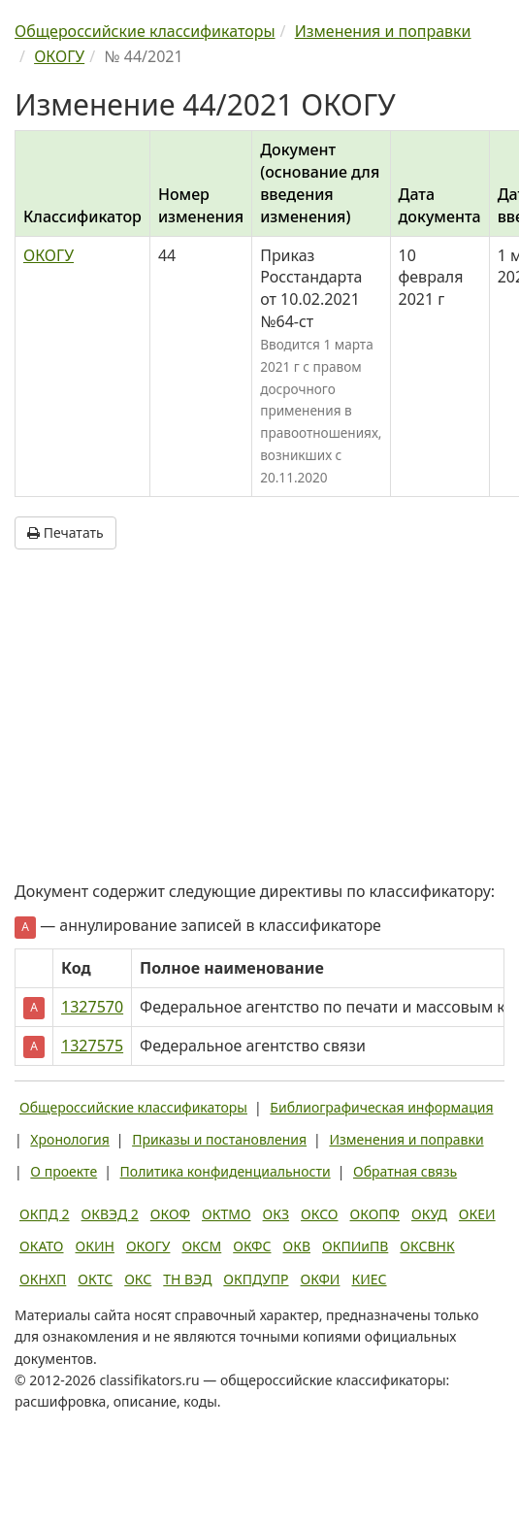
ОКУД (429, 1214)
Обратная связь (405, 1171)
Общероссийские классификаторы (133, 1107)
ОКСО (319, 1214)
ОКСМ (201, 1246)
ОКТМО (226, 1214)
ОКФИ (321, 1279)
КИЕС (368, 1279)
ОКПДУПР (255, 1279)
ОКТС (95, 1279)
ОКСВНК (427, 1246)
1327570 (92, 1006)
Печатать (65, 532)
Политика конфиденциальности (225, 1171)
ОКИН (95, 1246)
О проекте (63, 1171)
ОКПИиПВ (355, 1246)
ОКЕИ (477, 1214)
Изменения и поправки (406, 1139)
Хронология (69, 1139)
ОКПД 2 (44, 1214)
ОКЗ (276, 1214)
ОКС (137, 1279)
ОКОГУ (48, 255)
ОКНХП (42, 1279)
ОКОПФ (375, 1214)
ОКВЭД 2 (110, 1214)
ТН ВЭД (187, 1279)
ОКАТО (41, 1246)
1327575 (92, 1045)
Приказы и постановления (219, 1139)
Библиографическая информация (381, 1107)
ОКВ (296, 1246)
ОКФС (252, 1246)
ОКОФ (170, 1214)
